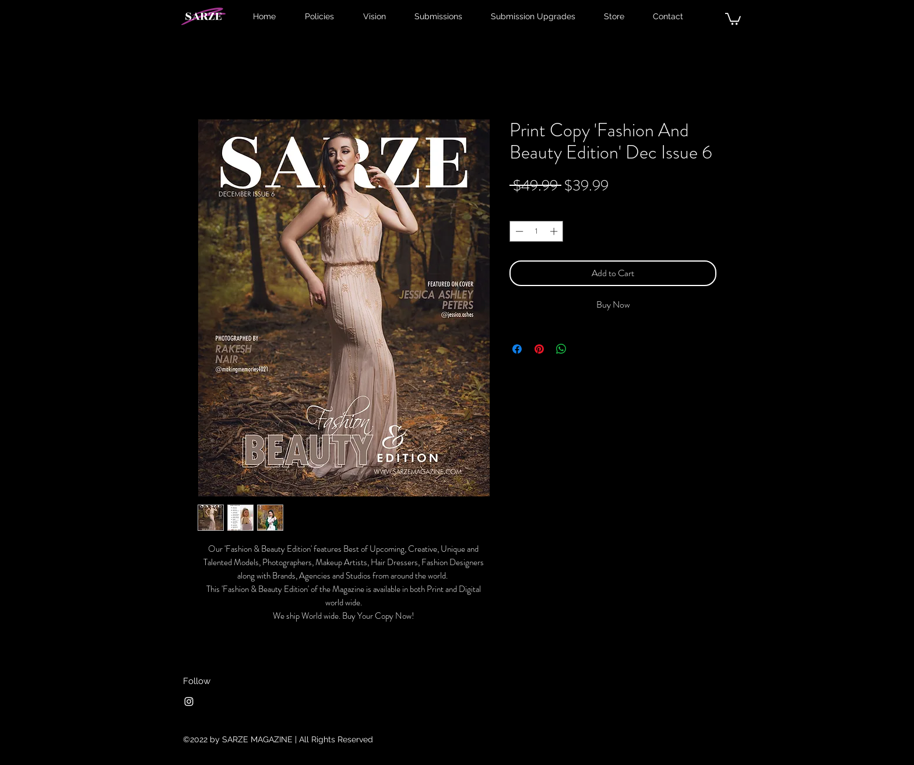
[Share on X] (583, 349)
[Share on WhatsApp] (561, 349)
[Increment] (555, 231)
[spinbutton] (536, 231)
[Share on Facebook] (517, 349)
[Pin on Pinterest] (539, 349)
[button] (733, 18)
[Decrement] (518, 231)
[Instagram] (189, 701)
